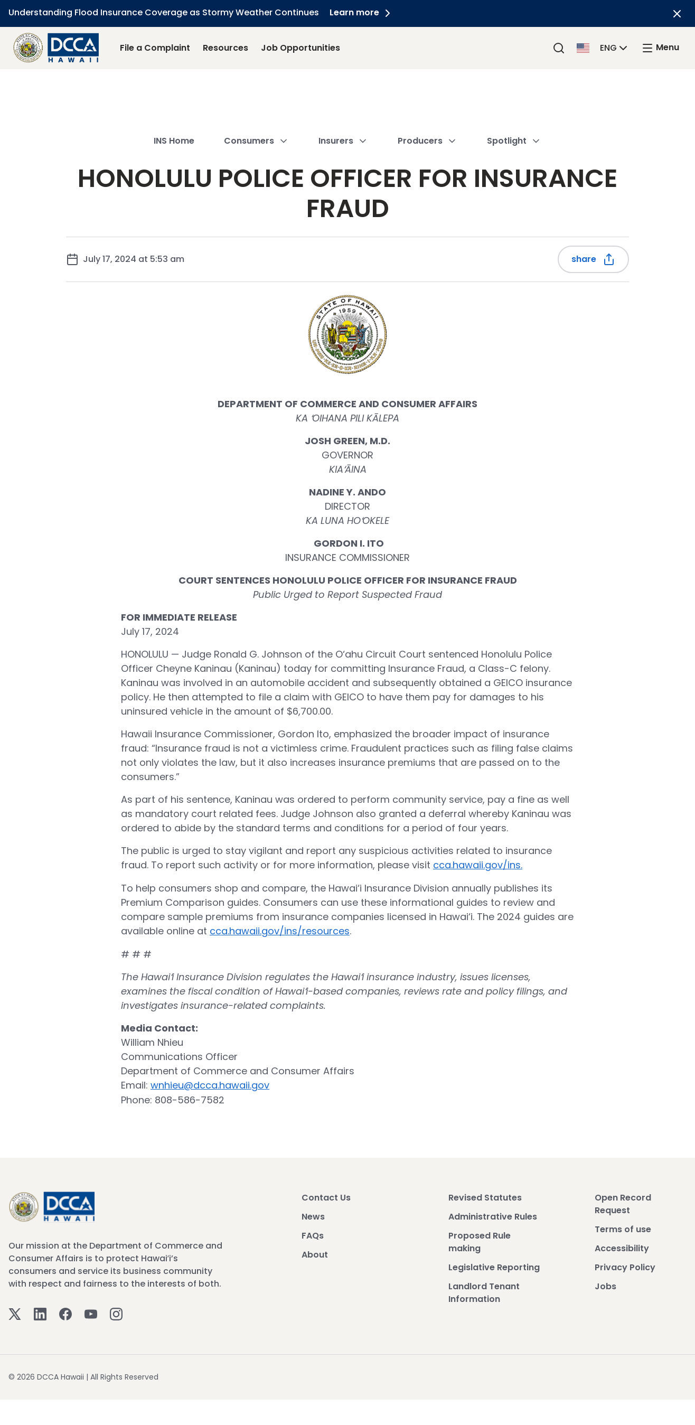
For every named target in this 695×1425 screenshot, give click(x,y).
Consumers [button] (256, 92)
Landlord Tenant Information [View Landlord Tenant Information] (484, 1291)
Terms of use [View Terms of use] (623, 1228)
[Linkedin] (40, 1312)
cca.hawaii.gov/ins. (477, 864)
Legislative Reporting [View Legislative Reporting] (494, 1266)
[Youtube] (90, 1312)
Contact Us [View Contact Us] (326, 1196)
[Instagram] (116, 1312)
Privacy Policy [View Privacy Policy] (625, 1266)
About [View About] (315, 1253)
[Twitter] (14, 1312)
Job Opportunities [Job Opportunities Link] (300, 48)
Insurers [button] (343, 92)
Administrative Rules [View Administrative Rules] (492, 1215)
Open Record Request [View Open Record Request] (623, 1202)
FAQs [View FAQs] (313, 1234)
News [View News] (313, 1215)
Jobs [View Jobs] (605, 1285)
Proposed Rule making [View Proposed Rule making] (479, 1240)
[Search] (558, 48)
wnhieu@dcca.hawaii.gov (210, 1084)
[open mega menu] (660, 48)
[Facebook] (65, 1312)
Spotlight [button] (514, 92)
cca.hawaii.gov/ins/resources (280, 930)
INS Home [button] (174, 92)
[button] (603, 47)
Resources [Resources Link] (225, 48)
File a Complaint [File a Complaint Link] (155, 48)
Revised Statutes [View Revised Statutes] (485, 1196)
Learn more (362, 12)
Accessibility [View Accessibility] (622, 1247)
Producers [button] (427, 92)
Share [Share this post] (593, 259)
